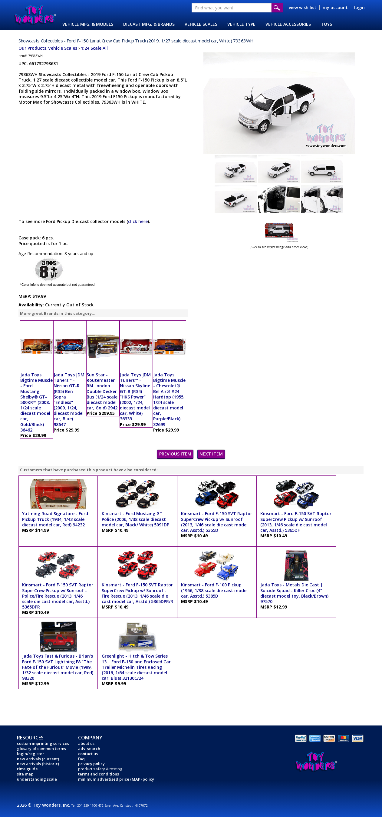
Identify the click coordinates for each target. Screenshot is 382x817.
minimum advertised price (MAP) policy (116, 779)
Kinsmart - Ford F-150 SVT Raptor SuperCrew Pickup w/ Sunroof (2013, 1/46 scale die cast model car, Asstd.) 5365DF (295, 522)
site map (25, 774)
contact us (88, 753)
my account (335, 7)
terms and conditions (98, 774)
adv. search (89, 748)
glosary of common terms (41, 748)
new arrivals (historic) (38, 763)
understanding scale (37, 779)
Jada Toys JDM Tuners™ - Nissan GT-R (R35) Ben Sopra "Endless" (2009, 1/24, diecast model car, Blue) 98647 (69, 399)
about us (86, 743)
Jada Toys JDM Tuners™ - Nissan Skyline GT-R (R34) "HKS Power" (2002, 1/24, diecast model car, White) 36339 (135, 397)
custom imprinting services (43, 743)
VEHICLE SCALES (201, 24)
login (359, 7)
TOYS (326, 24)
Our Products (32, 48)
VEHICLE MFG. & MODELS (87, 24)
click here (138, 221)
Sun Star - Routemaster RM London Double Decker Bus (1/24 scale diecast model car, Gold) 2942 (102, 391)
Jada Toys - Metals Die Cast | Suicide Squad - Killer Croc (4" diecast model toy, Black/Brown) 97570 (294, 593)
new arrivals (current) (38, 759)
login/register (30, 753)
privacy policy (91, 763)
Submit (277, 7)
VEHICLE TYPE (241, 24)
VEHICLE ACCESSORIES (288, 24)
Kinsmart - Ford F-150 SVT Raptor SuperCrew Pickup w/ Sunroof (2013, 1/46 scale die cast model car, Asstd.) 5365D (216, 522)
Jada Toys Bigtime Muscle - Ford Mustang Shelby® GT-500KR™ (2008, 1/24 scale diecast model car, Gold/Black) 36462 (36, 402)
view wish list (302, 7)
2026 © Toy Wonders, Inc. (44, 805)
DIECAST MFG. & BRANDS (149, 24)
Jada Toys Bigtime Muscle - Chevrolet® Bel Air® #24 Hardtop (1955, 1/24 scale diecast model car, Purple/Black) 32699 (169, 399)
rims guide (27, 769)
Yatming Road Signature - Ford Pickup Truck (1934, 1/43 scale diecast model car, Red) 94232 (55, 519)
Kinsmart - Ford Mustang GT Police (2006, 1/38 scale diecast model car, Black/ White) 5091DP (135, 519)
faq (81, 759)
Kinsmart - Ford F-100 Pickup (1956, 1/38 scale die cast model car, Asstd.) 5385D (214, 590)
